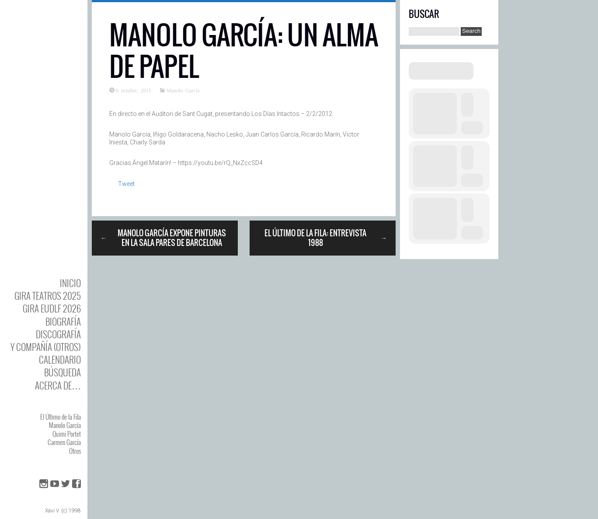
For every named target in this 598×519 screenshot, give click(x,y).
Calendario (60, 359)
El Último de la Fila (60, 416)
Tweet (126, 183)
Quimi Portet (66, 433)
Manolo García (65, 425)
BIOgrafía (63, 321)
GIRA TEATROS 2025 (47, 295)
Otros (75, 451)
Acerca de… (58, 385)
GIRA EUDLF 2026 (52, 308)
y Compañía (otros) (45, 347)
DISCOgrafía (58, 334)
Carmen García (64, 442)
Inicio (70, 283)
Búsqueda (62, 372)
